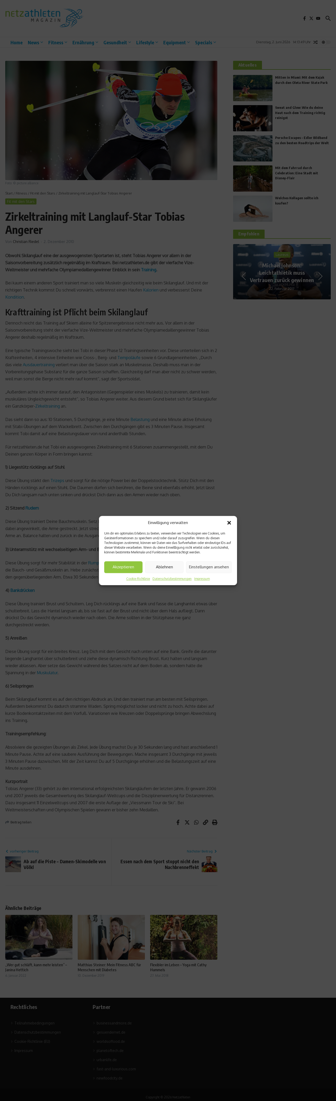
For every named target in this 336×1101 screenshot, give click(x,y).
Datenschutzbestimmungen (172, 579)
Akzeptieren (123, 566)
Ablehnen (164, 566)
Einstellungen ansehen (209, 566)
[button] (229, 523)
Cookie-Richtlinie (138, 579)
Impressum (202, 579)
